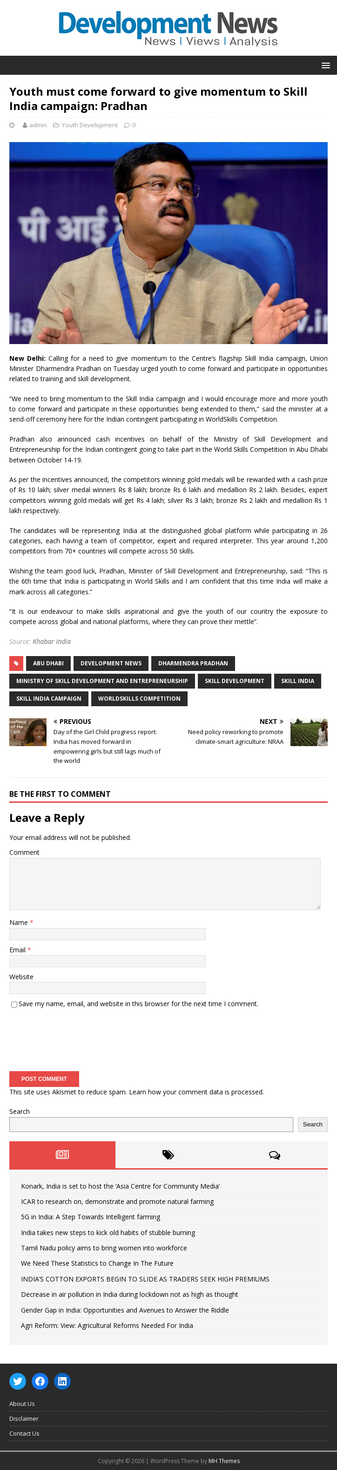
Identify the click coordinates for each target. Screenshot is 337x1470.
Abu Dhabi (48, 663)
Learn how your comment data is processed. (196, 1091)
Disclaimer (24, 1418)
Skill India (297, 681)
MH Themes (224, 1461)
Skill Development (234, 681)
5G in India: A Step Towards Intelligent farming (90, 1216)
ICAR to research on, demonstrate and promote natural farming (117, 1201)
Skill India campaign (48, 698)
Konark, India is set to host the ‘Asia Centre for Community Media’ (120, 1186)
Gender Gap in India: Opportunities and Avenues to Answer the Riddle (125, 1310)
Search (19, 1111)
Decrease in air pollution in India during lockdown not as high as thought (129, 1294)
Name (19, 922)
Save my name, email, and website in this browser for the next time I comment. (138, 1003)
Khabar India (52, 641)
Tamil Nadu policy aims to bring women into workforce (104, 1247)
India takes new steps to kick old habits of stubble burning (108, 1232)
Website (21, 976)
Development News (111, 663)
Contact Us (24, 1433)
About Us (22, 1403)
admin (38, 125)
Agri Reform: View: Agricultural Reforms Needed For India (107, 1325)
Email (18, 949)
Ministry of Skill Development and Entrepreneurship (102, 681)
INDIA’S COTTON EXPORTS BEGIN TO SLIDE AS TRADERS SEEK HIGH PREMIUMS (145, 1279)
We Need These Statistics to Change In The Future (97, 1263)
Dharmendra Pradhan (193, 663)
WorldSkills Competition (139, 698)
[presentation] (80, 1037)
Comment (24, 852)
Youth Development (90, 125)
